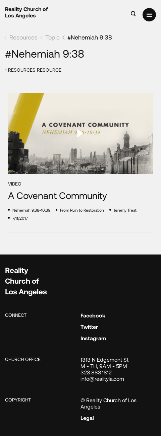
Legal (87, 418)
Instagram (93, 338)
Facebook (92, 315)
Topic (52, 37)
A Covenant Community (57, 195)
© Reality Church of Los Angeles (108, 403)
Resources (23, 37)
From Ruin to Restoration (82, 210)
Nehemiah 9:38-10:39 (31, 210)
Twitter (89, 326)
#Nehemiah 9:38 (89, 37)
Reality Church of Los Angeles (26, 12)
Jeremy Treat (125, 210)
